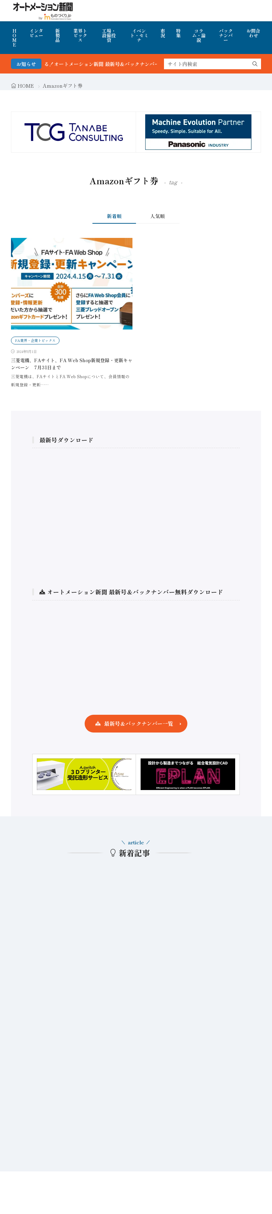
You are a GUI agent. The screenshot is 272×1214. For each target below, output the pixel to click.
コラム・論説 (199, 35)
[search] (255, 63)
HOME (14, 37)
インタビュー (36, 33)
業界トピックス (80, 35)
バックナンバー (226, 35)
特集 (178, 33)
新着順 (114, 215)
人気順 (157, 215)
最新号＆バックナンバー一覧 (138, 723)
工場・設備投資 (109, 35)
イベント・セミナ (139, 35)
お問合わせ (253, 33)
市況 (162, 33)
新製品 (57, 35)
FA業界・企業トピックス (35, 340)
